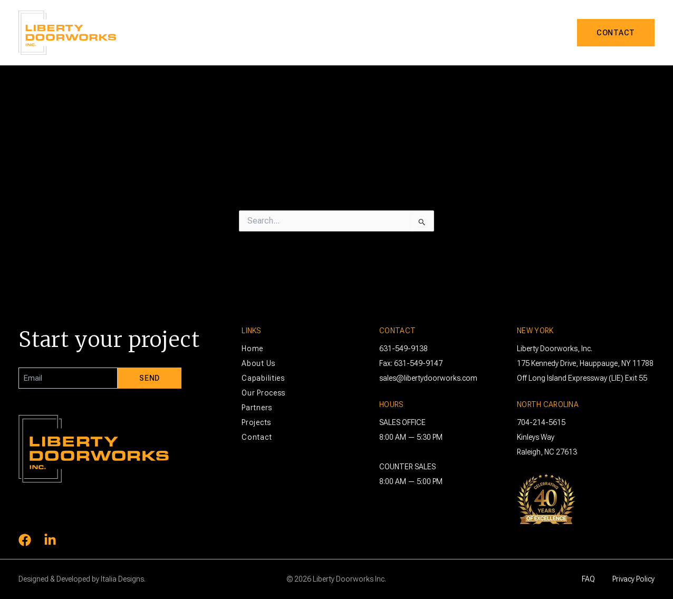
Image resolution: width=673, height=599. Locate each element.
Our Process (263, 393)
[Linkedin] (50, 540)
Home (252, 348)
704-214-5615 (541, 422)
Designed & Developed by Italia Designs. (82, 579)
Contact (257, 437)
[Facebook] (24, 540)
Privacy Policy (633, 579)
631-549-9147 (418, 363)
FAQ (588, 579)
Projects (538, 32)
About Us (298, 32)
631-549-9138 (403, 348)
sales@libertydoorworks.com (428, 378)
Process (429, 32)
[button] (391, 33)
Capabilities (364, 33)
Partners (482, 32)
